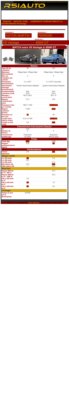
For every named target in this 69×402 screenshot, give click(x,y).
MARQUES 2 (42, 32)
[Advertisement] (20, 30)
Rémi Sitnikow (33, 203)
